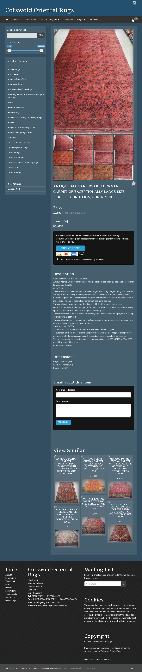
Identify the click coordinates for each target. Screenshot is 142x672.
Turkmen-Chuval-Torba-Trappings (23, 162)
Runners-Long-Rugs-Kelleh (20, 132)
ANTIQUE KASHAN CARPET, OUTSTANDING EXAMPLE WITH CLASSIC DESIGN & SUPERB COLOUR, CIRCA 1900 (66, 466)
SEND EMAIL (63, 422)
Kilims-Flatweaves (16, 107)
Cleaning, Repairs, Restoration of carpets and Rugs (26, 96)
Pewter (11, 122)
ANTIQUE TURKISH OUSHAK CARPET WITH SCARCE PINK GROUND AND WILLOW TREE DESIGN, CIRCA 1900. (120, 466)
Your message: (63, 401)
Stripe (98, 259)
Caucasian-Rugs (15, 84)
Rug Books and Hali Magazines (21, 127)
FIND (41, 35)
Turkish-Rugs (14, 152)
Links (7, 584)
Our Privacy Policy (12, 668)
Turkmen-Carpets (16, 157)
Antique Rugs (34, 668)
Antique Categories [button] (49, 19)
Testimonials (11, 594)
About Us (17, 19)
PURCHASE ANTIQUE (70, 248)
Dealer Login (10, 600)
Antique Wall (14, 189)
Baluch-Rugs (13, 74)
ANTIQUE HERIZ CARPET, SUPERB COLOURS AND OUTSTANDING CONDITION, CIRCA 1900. (120, 510)
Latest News (10, 591)
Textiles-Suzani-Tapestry (19, 142)
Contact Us (94, 19)
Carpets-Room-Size (17, 79)
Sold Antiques (14, 184)
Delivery (8, 588)
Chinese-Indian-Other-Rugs (20, 89)
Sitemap (24, 668)
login (132, 668)
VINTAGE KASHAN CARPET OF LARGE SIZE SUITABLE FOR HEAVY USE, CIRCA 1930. (93, 503)
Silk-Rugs (12, 137)
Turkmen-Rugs (14, 172)
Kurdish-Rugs (14, 112)
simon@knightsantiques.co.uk (47, 602)
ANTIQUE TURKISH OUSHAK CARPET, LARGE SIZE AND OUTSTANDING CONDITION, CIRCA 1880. (94, 464)
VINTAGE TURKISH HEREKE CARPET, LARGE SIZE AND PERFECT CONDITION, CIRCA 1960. (67, 515)
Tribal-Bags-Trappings (18, 147)
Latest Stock (30, 19)
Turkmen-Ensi (14, 167)
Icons (10, 102)
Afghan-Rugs (14, 69)
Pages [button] (81, 19)
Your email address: (65, 390)
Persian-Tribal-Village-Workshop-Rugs (25, 117)
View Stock (68, 19)
